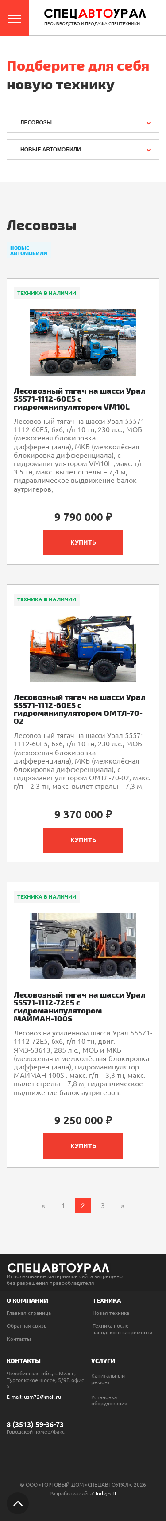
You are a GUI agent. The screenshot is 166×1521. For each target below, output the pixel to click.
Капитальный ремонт (108, 1379)
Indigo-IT (106, 1493)
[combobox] (83, 123)
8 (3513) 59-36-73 (35, 1424)
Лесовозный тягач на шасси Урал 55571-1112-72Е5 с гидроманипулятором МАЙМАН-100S (80, 1006)
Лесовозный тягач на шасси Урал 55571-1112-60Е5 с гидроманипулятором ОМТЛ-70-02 (80, 709)
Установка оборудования (109, 1400)
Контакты (19, 1339)
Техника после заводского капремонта (122, 1329)
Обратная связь (26, 1326)
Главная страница (29, 1313)
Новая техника (111, 1313)
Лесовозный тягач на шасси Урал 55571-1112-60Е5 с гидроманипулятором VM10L (80, 398)
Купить (83, 542)
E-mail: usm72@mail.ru (34, 1397)
